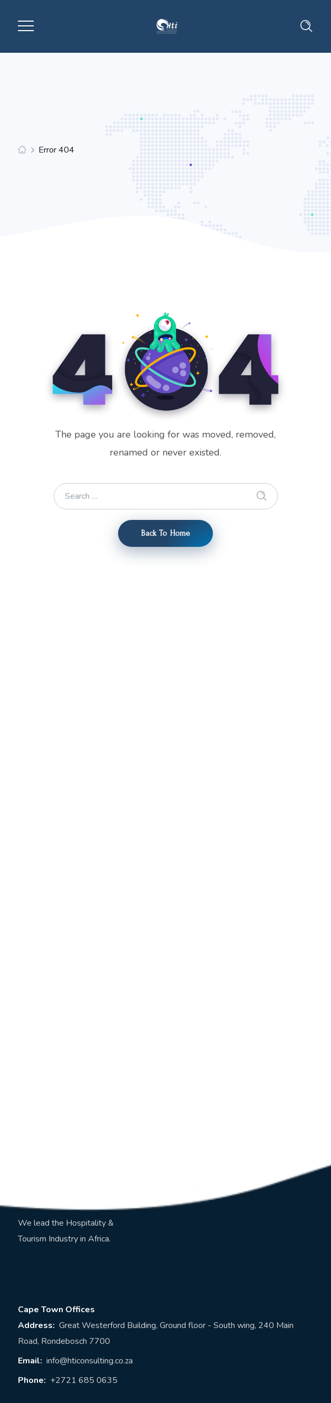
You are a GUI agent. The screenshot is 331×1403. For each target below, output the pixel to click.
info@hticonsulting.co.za (89, 1361)
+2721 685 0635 (84, 1380)
